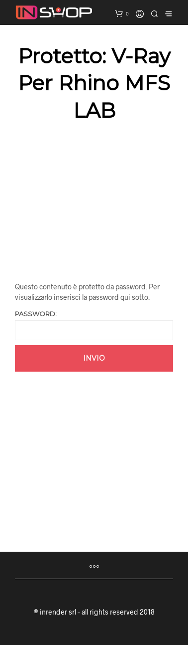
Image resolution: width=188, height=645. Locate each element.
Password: (94, 325)
